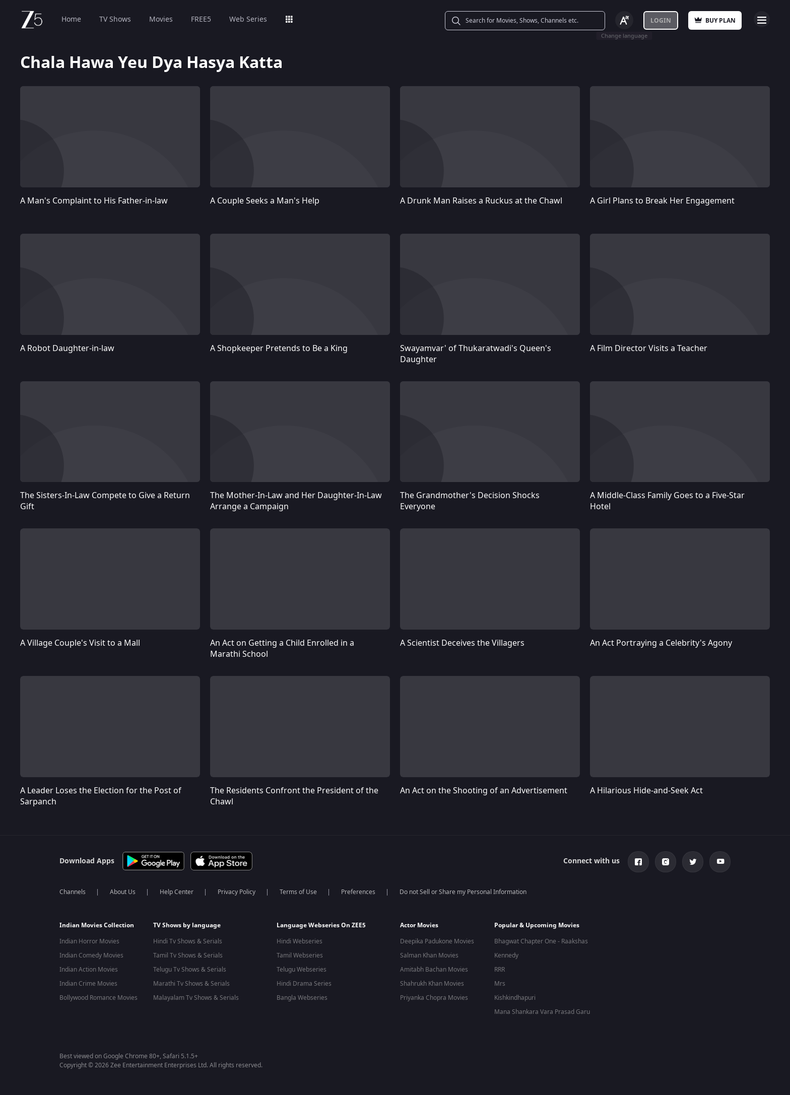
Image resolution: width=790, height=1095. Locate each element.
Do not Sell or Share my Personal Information (463, 892)
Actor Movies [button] (419, 925)
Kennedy (506, 955)
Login (660, 20)
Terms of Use (298, 892)
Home (71, 19)
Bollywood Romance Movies (98, 997)
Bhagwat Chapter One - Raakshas (541, 941)
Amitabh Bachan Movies (434, 969)
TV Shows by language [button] (187, 925)
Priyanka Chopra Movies (434, 997)
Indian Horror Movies (89, 941)
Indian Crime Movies (88, 983)
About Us (123, 892)
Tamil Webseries (300, 955)
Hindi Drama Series (304, 983)
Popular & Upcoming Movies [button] (536, 925)
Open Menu (762, 19)
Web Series (248, 19)
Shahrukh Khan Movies (432, 983)
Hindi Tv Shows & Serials (187, 941)
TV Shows (115, 19)
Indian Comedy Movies (91, 955)
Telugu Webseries (301, 969)
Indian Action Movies (88, 969)
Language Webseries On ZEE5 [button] (321, 925)
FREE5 (201, 19)
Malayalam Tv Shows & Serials (196, 997)
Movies (161, 19)
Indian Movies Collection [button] (96, 925)
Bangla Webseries (302, 997)
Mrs (499, 983)
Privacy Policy (236, 892)
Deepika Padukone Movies (437, 941)
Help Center (176, 892)
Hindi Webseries (299, 941)
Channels (72, 892)
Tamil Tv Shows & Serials (188, 955)
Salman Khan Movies (429, 955)
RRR (499, 969)
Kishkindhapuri (515, 997)
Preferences (358, 892)
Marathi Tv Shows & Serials (191, 983)
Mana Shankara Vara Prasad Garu (542, 1011)
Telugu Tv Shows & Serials (189, 969)
